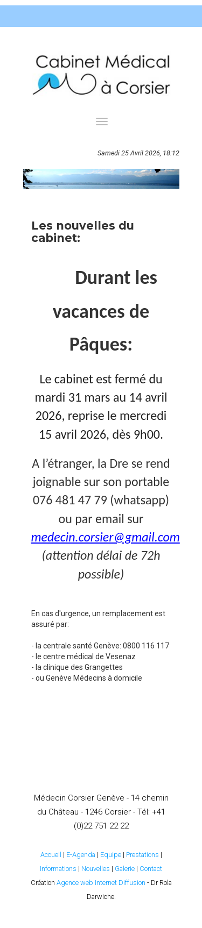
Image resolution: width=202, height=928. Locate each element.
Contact (151, 869)
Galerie (125, 869)
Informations (58, 869)
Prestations (142, 855)
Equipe (110, 855)
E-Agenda (80, 855)
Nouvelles (95, 869)
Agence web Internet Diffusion (101, 883)
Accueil (50, 855)
